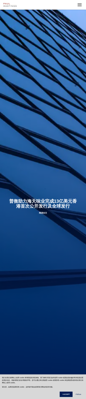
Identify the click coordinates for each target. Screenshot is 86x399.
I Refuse (78, 394)
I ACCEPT (66, 394)
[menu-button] (79, 5)
